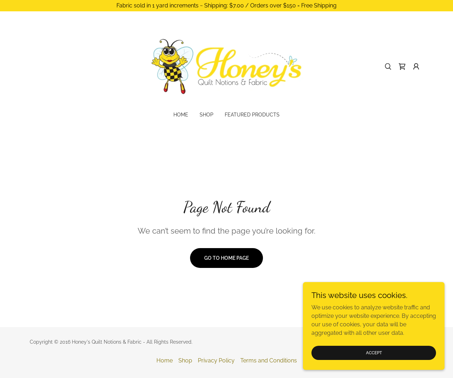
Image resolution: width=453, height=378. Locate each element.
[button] (416, 66)
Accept (374, 352)
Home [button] (164, 360)
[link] (226, 66)
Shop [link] (206, 115)
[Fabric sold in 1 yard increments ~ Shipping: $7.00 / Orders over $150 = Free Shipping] (226, 5)
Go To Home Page (226, 258)
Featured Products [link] (252, 115)
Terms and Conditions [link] (268, 360)
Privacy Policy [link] (216, 360)
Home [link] (180, 115)
